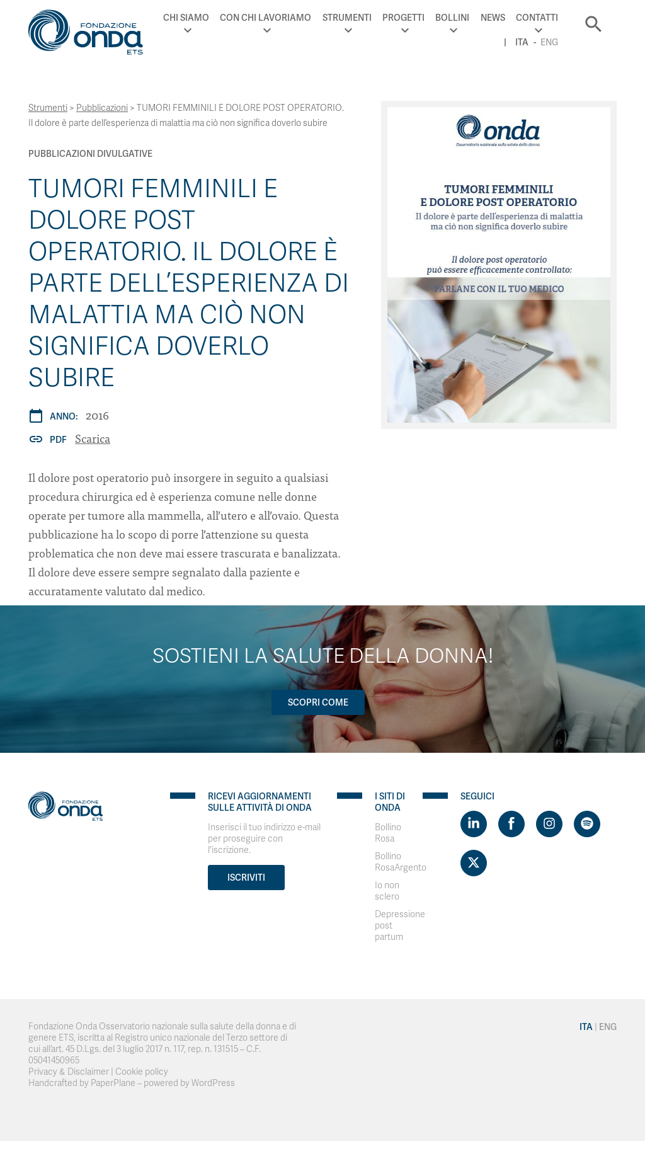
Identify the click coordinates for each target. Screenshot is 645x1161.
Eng (549, 42)
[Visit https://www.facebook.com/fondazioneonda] (511, 824)
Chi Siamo (186, 17)
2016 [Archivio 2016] (97, 415)
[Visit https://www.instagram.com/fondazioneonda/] (549, 824)
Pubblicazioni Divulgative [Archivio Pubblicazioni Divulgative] (90, 153)
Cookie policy (141, 1072)
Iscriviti (246, 877)
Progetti (403, 17)
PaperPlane (113, 1083)
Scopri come (318, 702)
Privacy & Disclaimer (68, 1072)
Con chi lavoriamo (265, 17)
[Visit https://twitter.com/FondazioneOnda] (473, 863)
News (493, 17)
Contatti (537, 17)
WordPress (213, 1083)
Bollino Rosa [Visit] (388, 833)
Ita (521, 42)
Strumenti (347, 17)
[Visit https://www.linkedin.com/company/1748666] (473, 824)
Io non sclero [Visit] (387, 891)
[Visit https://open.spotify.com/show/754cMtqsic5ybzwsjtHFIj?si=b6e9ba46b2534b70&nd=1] (587, 824)
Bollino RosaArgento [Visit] (400, 862)
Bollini (452, 17)
